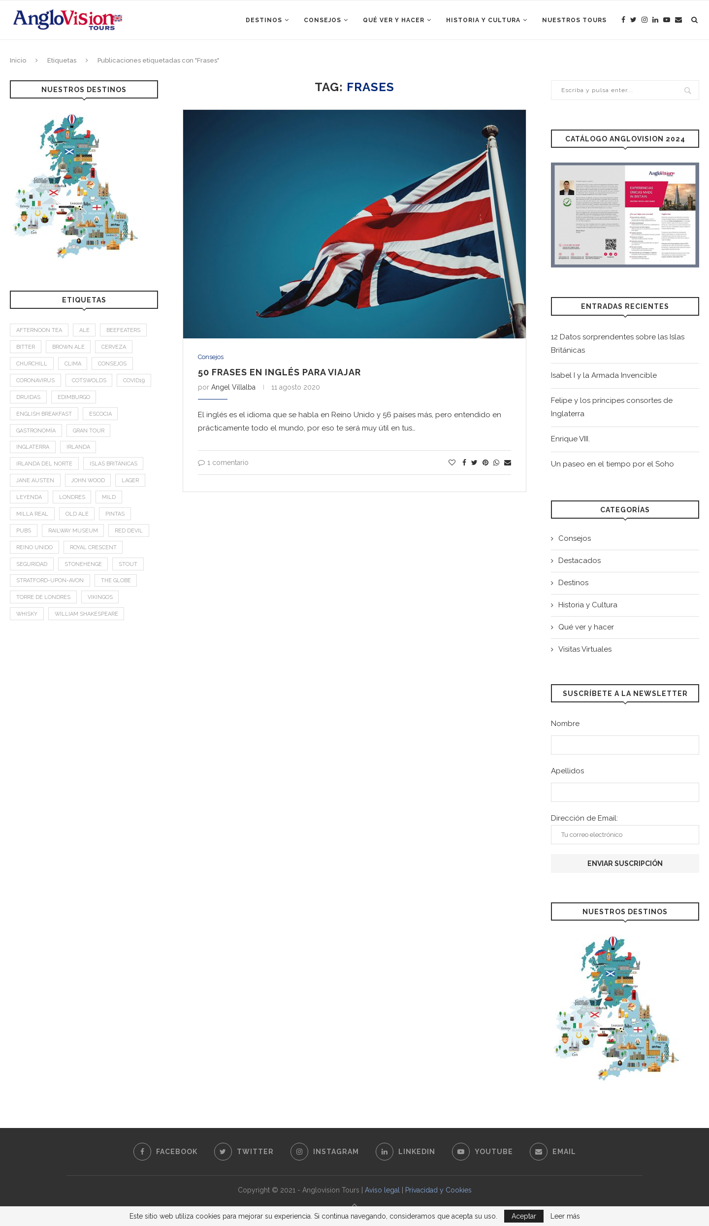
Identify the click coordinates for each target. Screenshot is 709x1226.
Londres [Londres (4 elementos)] (72, 499)
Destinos (264, 20)
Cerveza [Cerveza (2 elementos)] (114, 347)
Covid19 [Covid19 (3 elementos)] (135, 381)
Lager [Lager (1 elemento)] (132, 482)
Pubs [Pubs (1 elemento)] (23, 533)
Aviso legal (382, 1190)
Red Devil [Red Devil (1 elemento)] (130, 533)
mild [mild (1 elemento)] (109, 499)
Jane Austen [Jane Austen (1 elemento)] (35, 482)
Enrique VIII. (570, 438)
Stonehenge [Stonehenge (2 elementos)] (83, 566)
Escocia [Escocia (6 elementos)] (100, 414)
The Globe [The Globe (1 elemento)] (116, 583)
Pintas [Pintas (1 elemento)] (115, 515)
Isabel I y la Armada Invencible (604, 375)
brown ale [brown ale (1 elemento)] (68, 347)
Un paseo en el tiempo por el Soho (612, 464)
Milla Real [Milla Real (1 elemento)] (32, 515)
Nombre (565, 723)
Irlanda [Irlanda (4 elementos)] (78, 448)
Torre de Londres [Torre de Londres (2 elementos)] (43, 599)
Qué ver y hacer (393, 20)
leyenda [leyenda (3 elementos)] (29, 499)
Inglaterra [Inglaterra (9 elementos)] (32, 448)
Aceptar (524, 1216)
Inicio (18, 60)
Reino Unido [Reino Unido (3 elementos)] (34, 549)
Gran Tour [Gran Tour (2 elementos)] (88, 432)
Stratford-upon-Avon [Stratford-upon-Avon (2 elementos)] (50, 583)
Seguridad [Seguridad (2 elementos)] (31, 566)
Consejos (322, 20)
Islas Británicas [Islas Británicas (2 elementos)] (113, 465)
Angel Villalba (233, 387)
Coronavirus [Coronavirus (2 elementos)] (35, 381)
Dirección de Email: (625, 829)
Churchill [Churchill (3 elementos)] (31, 364)
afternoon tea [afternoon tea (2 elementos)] (39, 330)
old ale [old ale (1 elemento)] (77, 515)
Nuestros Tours (574, 20)
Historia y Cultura (483, 20)
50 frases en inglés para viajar (279, 372)
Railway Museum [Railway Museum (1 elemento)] (73, 533)
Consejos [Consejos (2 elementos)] (113, 364)
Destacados (579, 560)
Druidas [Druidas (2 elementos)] (28, 398)
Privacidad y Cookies (438, 1190)
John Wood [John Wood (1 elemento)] (89, 482)
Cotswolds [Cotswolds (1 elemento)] (89, 381)
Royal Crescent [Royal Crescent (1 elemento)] (93, 549)
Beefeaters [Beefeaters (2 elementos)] (124, 330)
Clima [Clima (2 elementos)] (72, 364)
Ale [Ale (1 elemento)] (84, 330)
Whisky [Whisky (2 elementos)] (27, 617)
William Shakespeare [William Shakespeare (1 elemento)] (87, 617)
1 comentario (223, 462)
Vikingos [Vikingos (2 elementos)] (100, 599)
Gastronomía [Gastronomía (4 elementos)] (36, 432)
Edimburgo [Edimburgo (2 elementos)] (74, 398)
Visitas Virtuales (585, 649)
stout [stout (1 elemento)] (128, 566)
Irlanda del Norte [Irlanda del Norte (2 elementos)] (44, 465)
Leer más (565, 1216)
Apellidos (567, 770)
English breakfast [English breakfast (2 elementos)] (44, 414)
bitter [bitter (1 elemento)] (25, 347)
